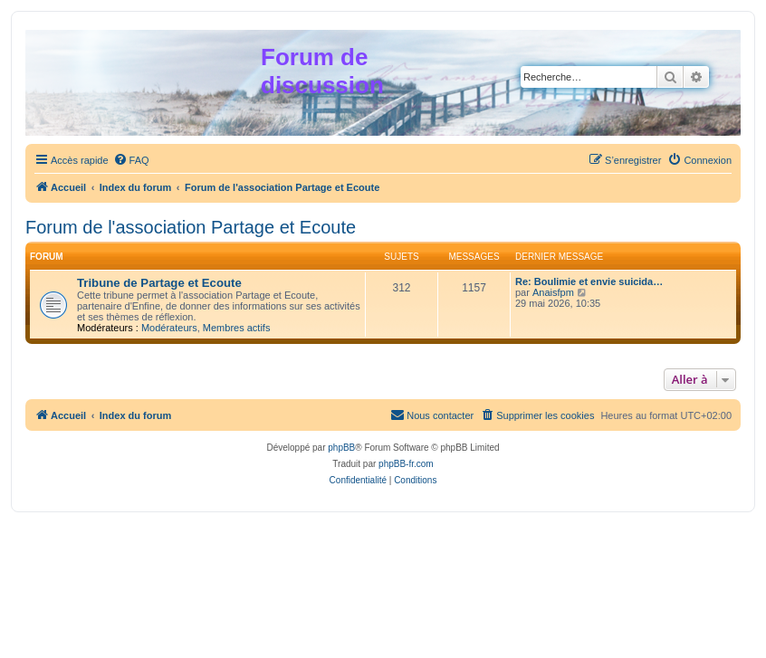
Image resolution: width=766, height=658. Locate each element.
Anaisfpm (553, 292)
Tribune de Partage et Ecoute (159, 283)
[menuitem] (131, 160)
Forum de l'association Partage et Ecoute (190, 227)
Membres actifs (237, 327)
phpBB (341, 448)
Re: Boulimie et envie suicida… (589, 281)
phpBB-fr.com (406, 464)
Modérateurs (169, 327)
